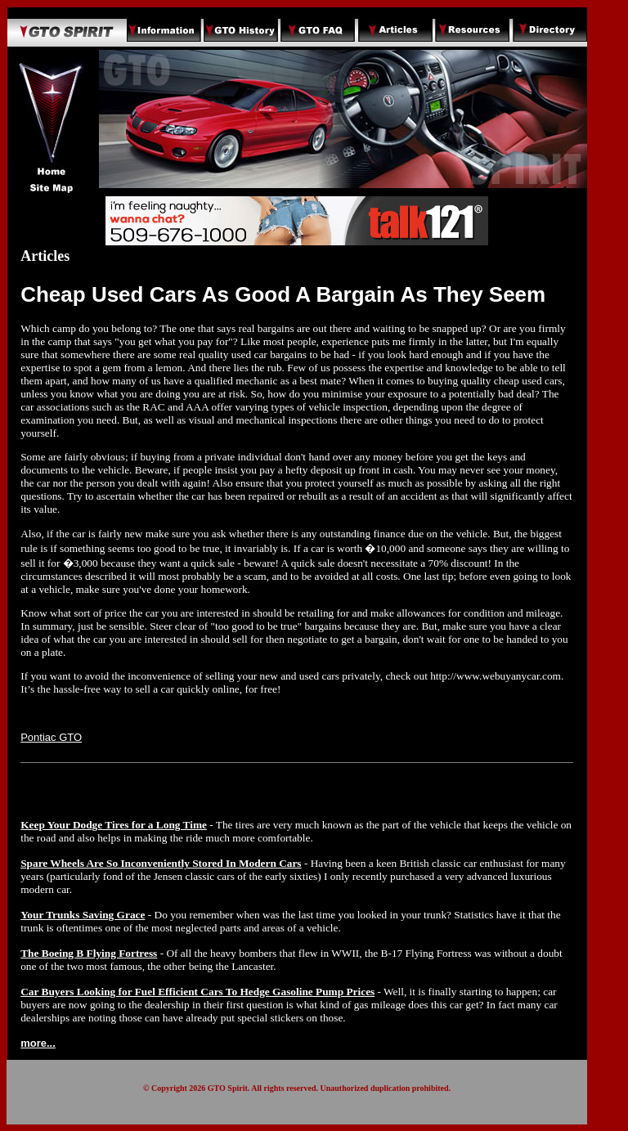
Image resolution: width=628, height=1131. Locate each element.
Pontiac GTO (51, 737)
